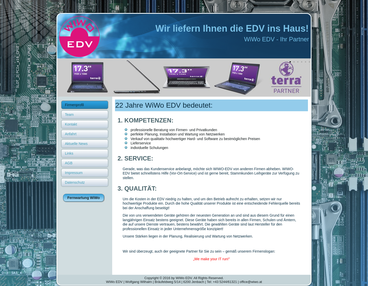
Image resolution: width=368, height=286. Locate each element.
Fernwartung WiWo (83, 198)
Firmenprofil (74, 105)
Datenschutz (75, 182)
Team (69, 115)
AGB (69, 163)
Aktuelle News (76, 144)
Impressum (74, 173)
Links (69, 153)
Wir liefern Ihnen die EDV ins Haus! (232, 28)
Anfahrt (70, 134)
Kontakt (71, 124)
